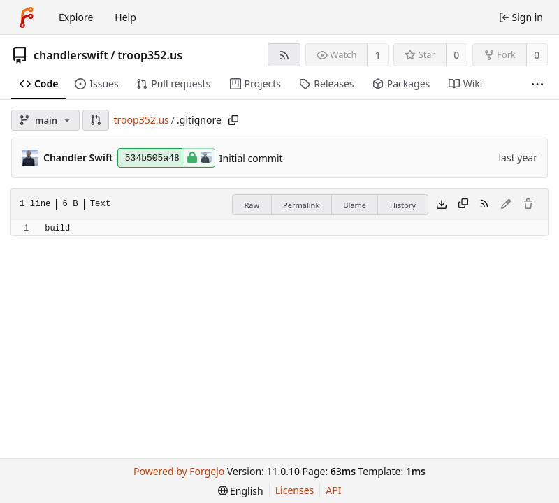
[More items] (537, 84)
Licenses (294, 490)
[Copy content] (463, 205)
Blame (354, 205)
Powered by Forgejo (178, 471)
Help (125, 17)
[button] (95, 120)
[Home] (26, 17)
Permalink (301, 205)
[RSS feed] (284, 54)
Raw (251, 205)
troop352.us (149, 55)
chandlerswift (71, 55)
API (333, 490)
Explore (76, 17)
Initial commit (251, 158)
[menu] (240, 490)
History (403, 205)
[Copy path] (233, 120)
